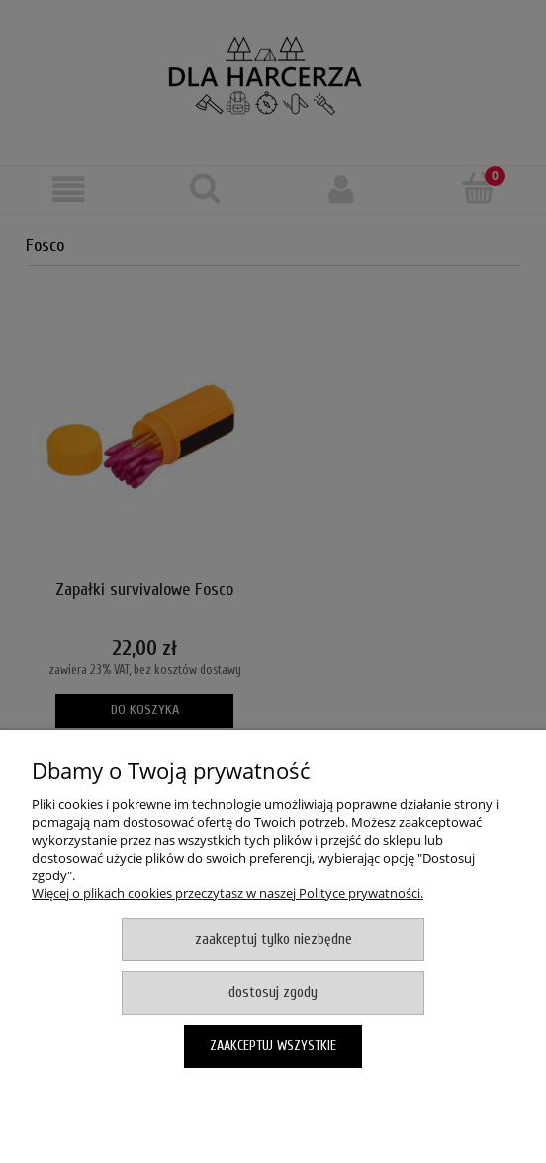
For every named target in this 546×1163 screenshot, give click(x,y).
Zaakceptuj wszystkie (273, 1046)
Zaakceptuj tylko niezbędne (273, 939)
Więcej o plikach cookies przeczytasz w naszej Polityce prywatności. (227, 893)
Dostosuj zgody (273, 992)
